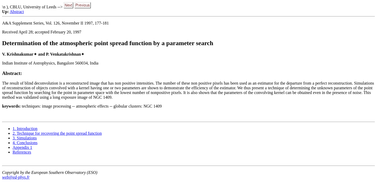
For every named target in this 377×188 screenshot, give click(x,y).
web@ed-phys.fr (16, 177)
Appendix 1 (22, 147)
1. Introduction (25, 128)
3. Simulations (25, 138)
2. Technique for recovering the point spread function (57, 133)
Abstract (17, 11)
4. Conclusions (25, 142)
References (22, 152)
